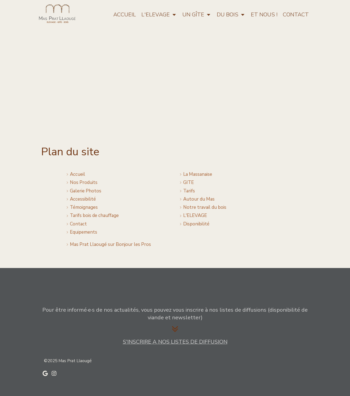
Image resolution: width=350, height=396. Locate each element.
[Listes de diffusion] (175, 342)
